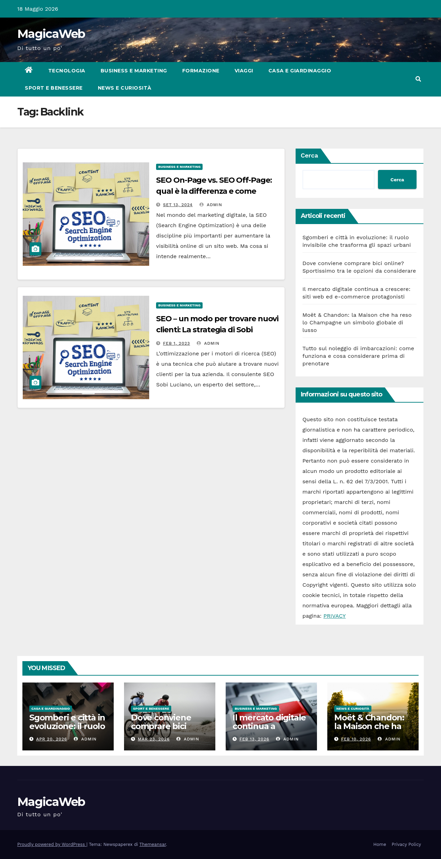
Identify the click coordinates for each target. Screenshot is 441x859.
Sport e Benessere (54, 88)
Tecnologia (66, 71)
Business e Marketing (134, 71)
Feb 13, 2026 (254, 739)
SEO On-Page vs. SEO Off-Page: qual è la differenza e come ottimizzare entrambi (213, 191)
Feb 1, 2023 (176, 343)
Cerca (309, 155)
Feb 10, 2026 (356, 739)
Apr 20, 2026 (51, 739)
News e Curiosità (125, 88)
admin (210, 204)
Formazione (200, 71)
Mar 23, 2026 (154, 739)
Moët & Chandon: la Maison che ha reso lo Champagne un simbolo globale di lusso (357, 322)
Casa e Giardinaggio (299, 71)
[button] (418, 79)
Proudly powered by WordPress (51, 844)
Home (379, 844)
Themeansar (153, 844)
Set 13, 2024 (178, 204)
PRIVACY (335, 616)
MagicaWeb (51, 34)
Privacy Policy (406, 844)
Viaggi (244, 71)
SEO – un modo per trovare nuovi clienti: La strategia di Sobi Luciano (217, 329)
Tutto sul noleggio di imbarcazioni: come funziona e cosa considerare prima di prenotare (358, 356)
